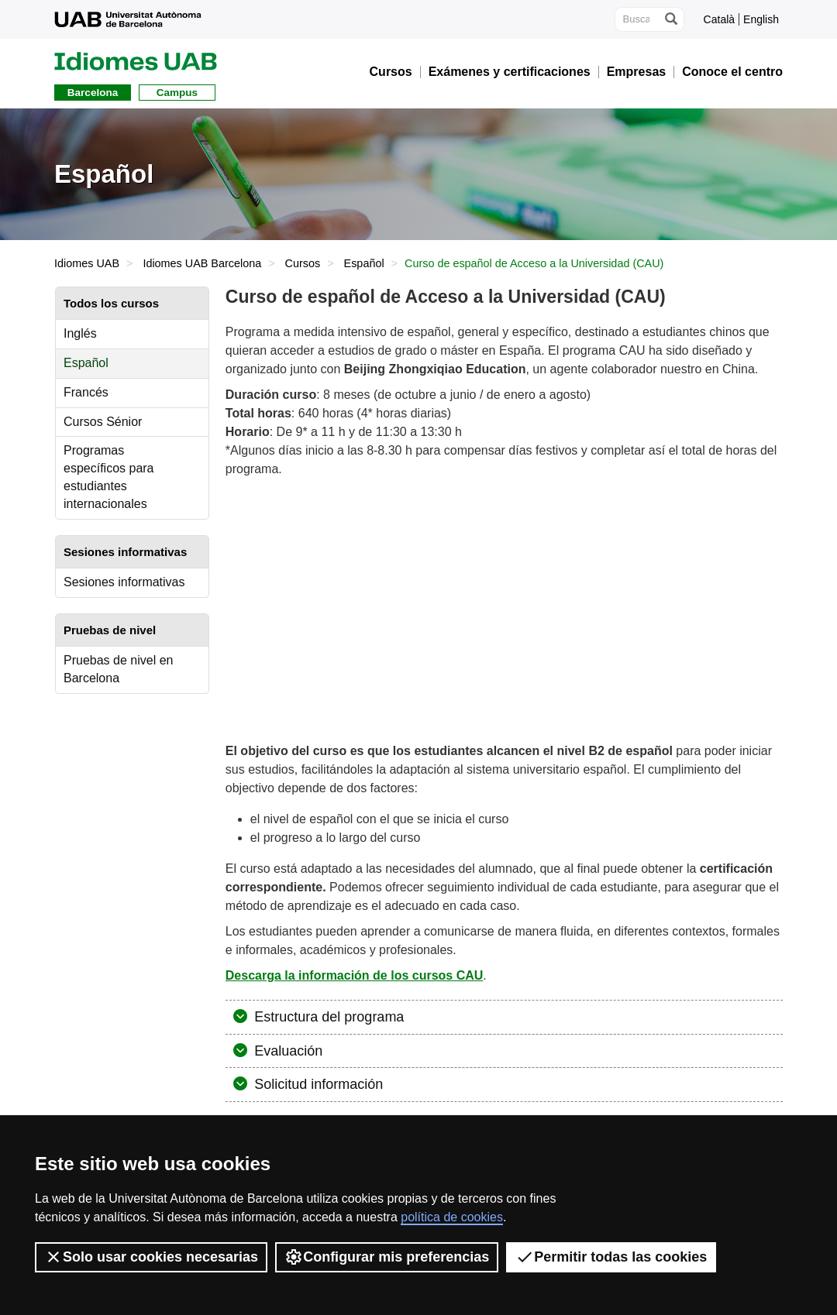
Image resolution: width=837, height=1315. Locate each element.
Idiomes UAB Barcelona (202, 263)
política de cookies (452, 1217)
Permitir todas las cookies (611, 1257)
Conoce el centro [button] (732, 72)
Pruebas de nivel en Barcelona (118, 669)
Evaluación (286, 1051)
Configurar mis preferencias (386, 1257)
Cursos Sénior (103, 421)
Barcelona (92, 92)
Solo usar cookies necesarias (151, 1257)
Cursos (303, 263)
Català (719, 19)
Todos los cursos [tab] (111, 303)
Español (364, 263)
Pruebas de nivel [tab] (110, 630)
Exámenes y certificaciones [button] (510, 72)
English (761, 19)
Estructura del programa (327, 1017)
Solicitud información (316, 1084)
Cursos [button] (391, 72)
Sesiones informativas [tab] (125, 551)
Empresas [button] (636, 72)
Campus (177, 92)
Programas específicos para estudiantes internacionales (109, 477)
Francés (86, 392)
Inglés (80, 333)
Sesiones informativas (124, 582)
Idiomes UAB (86, 263)
